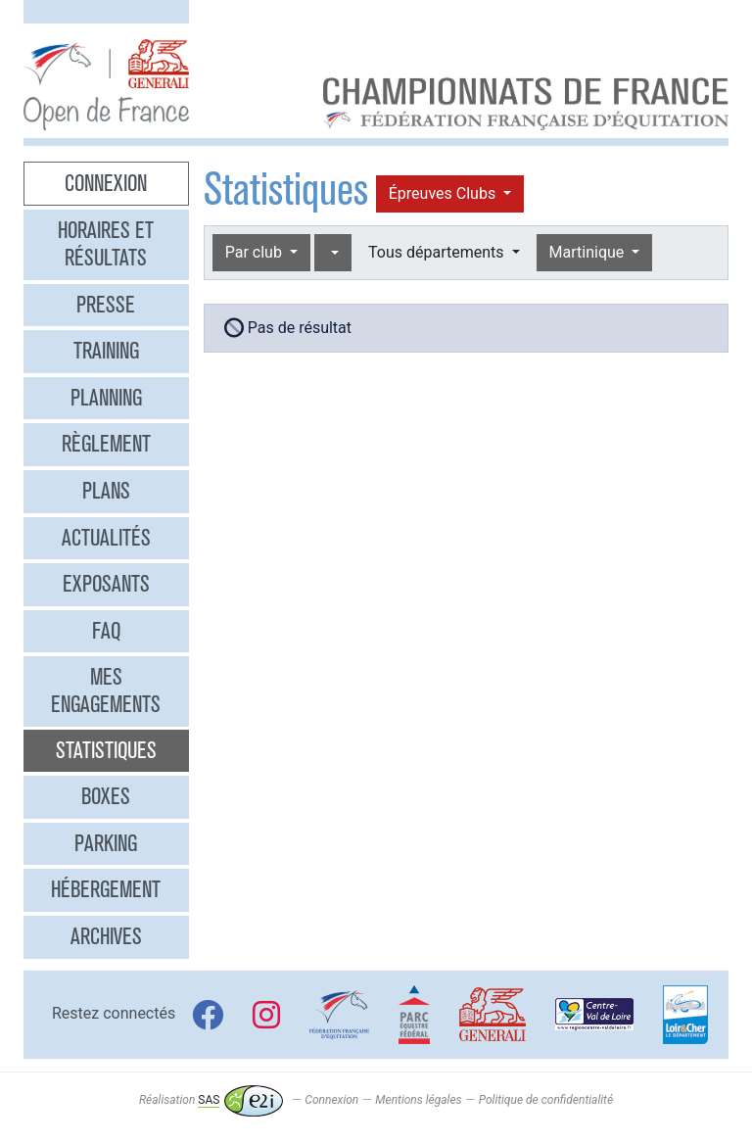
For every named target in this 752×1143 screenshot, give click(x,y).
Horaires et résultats (106, 243)
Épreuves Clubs (444, 193)
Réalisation (211, 1100)
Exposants (106, 583)
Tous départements (437, 252)
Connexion (106, 183)
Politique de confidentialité (546, 1100)
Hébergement (106, 889)
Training (106, 350)
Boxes (105, 796)
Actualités (106, 537)
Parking (105, 843)
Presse (105, 304)
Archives (106, 936)
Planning (106, 397)
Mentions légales (418, 1100)
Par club (255, 252)
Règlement (106, 443)
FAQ (106, 630)
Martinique (589, 252)
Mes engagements (106, 690)
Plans (106, 490)
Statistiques (106, 750)
